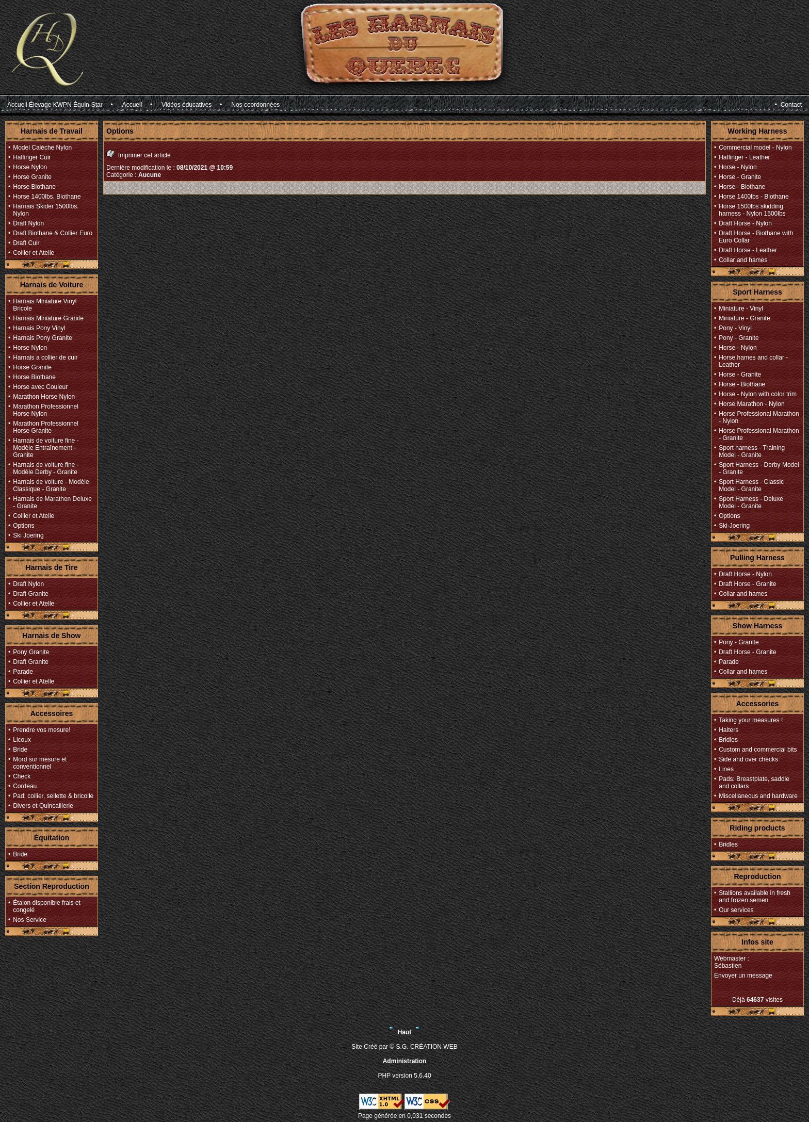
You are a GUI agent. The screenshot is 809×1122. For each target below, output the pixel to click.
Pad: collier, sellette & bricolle (53, 796)
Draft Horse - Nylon (745, 223)
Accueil (132, 104)
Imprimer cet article (138, 154)
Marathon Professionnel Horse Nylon (45, 410)
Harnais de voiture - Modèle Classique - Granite (51, 485)
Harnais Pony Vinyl (39, 328)
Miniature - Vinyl (741, 308)
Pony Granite (31, 652)
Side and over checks (748, 759)
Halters (728, 730)
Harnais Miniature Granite (48, 318)
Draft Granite (30, 593)
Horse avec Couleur (40, 387)
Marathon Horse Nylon (44, 396)
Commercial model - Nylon (755, 147)
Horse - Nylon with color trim (758, 394)
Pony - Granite (738, 338)
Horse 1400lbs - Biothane (753, 196)
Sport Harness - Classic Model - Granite (751, 485)
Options (23, 525)
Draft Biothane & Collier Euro (52, 233)
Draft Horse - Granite (747, 584)
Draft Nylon (28, 223)
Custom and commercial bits (758, 749)
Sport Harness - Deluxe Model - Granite (751, 502)
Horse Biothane (34, 186)
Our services (736, 910)
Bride (20, 749)
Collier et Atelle (33, 252)
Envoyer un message (743, 975)
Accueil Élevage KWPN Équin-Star (55, 104)
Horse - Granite (740, 177)
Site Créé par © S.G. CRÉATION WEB (404, 1046)
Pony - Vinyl (735, 328)
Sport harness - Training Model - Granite (752, 451)
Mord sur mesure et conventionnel (40, 763)
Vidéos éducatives (186, 104)
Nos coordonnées (255, 104)
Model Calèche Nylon (42, 147)
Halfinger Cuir (32, 157)
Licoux (22, 739)
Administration (405, 1061)
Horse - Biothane (742, 186)
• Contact (788, 104)
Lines (726, 769)
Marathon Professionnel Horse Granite (45, 427)
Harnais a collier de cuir (45, 357)
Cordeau (25, 786)
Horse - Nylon (737, 167)
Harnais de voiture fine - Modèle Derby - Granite (45, 468)
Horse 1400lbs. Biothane (46, 196)
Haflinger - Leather (744, 157)
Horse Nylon (30, 167)
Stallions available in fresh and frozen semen (754, 896)
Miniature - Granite (744, 318)
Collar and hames (743, 260)
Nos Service (29, 919)
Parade (23, 671)
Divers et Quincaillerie (43, 805)
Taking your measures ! (751, 720)
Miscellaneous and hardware (758, 796)
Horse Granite (32, 177)
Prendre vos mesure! (41, 730)
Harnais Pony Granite (42, 338)
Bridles (728, 739)
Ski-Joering (734, 525)
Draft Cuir (26, 243)
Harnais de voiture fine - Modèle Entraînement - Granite (45, 448)
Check (21, 776)
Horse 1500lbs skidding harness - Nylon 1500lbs (752, 210)
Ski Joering (28, 535)
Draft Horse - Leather (748, 250)
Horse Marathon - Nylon (751, 404)
